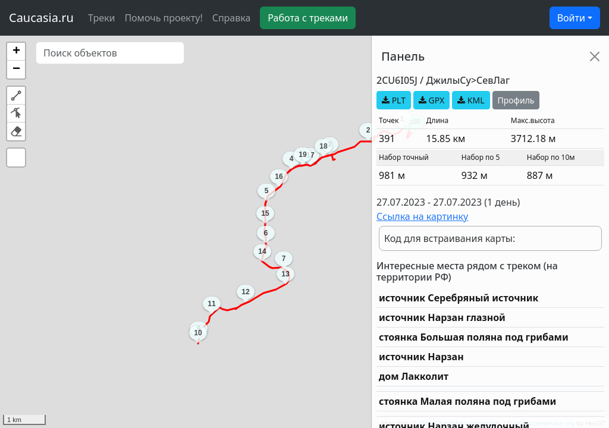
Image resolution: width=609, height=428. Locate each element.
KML (470, 100)
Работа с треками (308, 17)
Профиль (516, 100)
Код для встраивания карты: (449, 238)
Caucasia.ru (41, 18)
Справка (231, 17)
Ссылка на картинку (422, 216)
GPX (431, 100)
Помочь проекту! (163, 17)
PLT (394, 100)
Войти (571, 17)
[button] (16, 52)
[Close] (594, 56)
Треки (101, 17)
